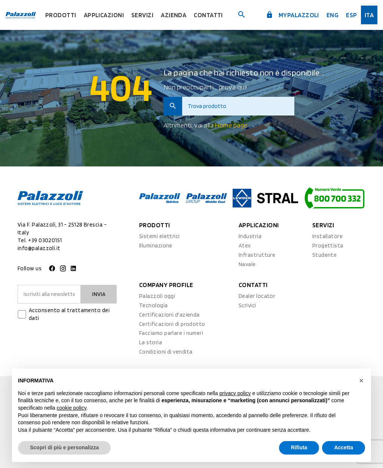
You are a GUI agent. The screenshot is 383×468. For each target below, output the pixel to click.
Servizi (142, 15)
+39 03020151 (45, 240)
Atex (245, 245)
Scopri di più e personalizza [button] (64, 447)
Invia (98, 294)
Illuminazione (155, 245)
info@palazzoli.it (39, 248)
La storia (150, 342)
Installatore (327, 236)
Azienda (173, 15)
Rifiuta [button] (299, 447)
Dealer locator (257, 296)
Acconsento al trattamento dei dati (69, 314)
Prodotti (60, 15)
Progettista (327, 245)
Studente (324, 255)
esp (351, 15)
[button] (361, 381)
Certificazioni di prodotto (172, 324)
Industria (250, 236)
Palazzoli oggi (157, 296)
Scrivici (247, 305)
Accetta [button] (343, 447)
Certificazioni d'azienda (169, 314)
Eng (332, 15)
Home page (231, 125)
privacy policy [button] (235, 393)
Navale (247, 264)
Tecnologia (153, 305)
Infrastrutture (257, 255)
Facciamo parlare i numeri (171, 333)
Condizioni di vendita (165, 351)
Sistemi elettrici (159, 236)
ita (369, 15)
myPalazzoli (292, 14)
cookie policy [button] (71, 408)
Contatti (208, 15)
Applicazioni (104, 15)
